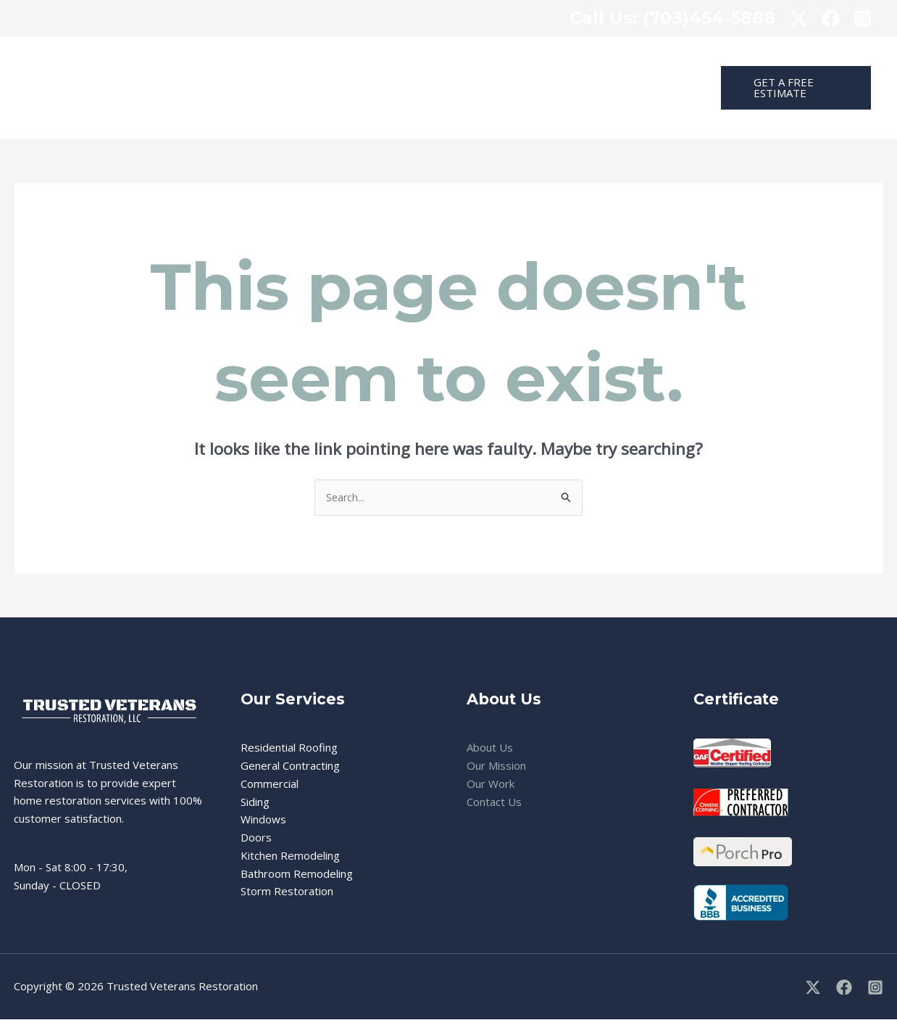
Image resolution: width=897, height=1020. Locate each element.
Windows (263, 820)
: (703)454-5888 (672, 17)
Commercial (437, 62)
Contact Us (292, 113)
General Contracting (290, 766)
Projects (588, 62)
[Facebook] (844, 988)
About (647, 62)
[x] (799, 18)
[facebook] (831, 18)
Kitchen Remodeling (290, 856)
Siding (255, 802)
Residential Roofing (289, 748)
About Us (490, 748)
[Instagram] (863, 18)
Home (280, 62)
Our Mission (496, 766)
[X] (813, 988)
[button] (790, 87)
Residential (351, 62)
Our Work (490, 784)
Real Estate (517, 62)
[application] (379, 62)
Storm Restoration (287, 891)
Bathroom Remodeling (297, 874)
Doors (256, 838)
